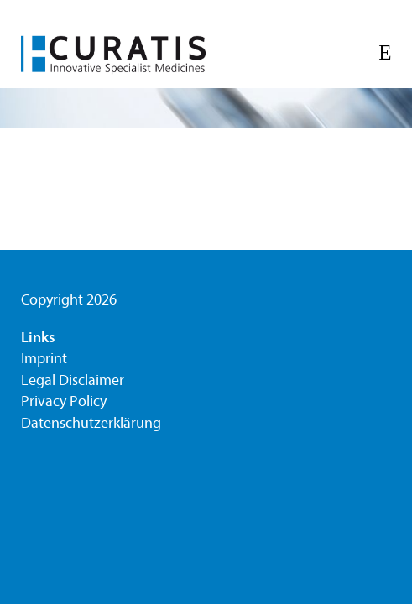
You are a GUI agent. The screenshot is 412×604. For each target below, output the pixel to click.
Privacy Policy (64, 401)
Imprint (44, 358)
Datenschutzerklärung (91, 423)
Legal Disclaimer (72, 380)
